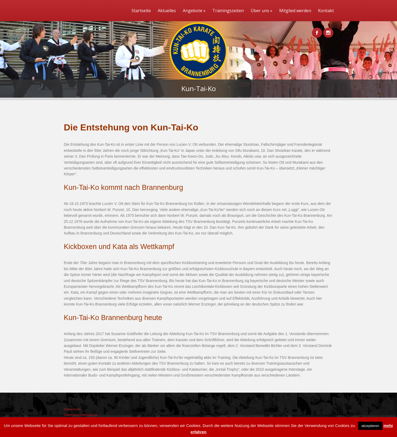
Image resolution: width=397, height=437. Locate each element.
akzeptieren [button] (370, 426)
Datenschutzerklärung (80, 415)
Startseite (141, 10)
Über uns (261, 10)
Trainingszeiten (228, 10)
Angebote (194, 10)
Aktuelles (167, 10)
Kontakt (326, 10)
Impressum (72, 409)
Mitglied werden (295, 10)
